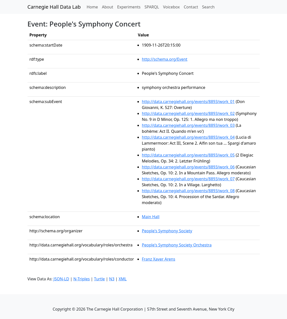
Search (208, 7)
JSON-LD (61, 279)
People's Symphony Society (167, 231)
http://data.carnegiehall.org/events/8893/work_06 (188, 167)
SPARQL (151, 7)
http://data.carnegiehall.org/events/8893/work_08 (188, 190)
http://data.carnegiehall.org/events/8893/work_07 (188, 179)
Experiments (128, 7)
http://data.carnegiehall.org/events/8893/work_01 (188, 101)
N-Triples (81, 279)
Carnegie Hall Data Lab (54, 6)
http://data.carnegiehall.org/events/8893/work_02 (188, 113)
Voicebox (171, 7)
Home (93, 7)
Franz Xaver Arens (158, 259)
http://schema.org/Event (165, 59)
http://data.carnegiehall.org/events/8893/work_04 (188, 137)
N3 (111, 279)
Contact (191, 7)
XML (123, 279)
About (107, 7)
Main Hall (150, 216)
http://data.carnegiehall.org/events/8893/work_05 (188, 155)
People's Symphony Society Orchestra (177, 245)
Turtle (99, 279)
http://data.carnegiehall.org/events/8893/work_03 (188, 125)
